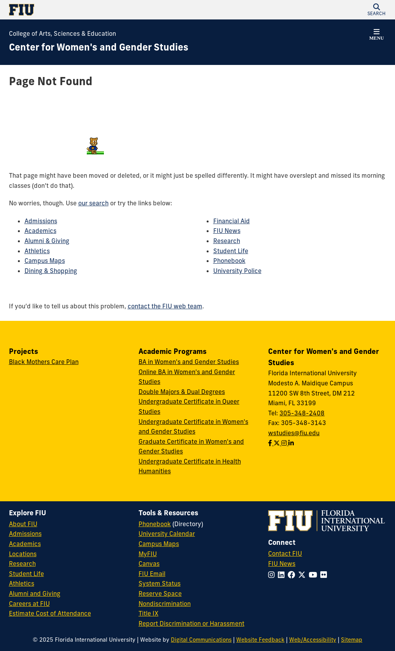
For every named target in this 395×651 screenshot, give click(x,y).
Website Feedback (260, 639)
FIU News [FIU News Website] (281, 563)
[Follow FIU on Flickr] (325, 574)
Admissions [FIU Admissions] (25, 533)
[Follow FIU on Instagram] (273, 574)
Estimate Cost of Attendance (50, 613)
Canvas (149, 563)
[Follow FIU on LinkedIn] (283, 574)
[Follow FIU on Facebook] (293, 574)
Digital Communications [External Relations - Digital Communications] (201, 639)
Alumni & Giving (47, 241)
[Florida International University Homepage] (103, 10)
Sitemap (351, 639)
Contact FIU (285, 553)
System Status (160, 583)
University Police (237, 271)
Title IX (148, 613)
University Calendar (167, 533)
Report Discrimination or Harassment (191, 623)
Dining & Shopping (51, 271)
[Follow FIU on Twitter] (303, 574)
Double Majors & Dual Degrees (182, 392)
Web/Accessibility (312, 639)
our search (93, 203)
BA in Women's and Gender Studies (189, 362)
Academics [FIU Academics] (25, 544)
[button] (376, 10)
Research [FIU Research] (22, 563)
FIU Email (152, 574)
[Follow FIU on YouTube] (314, 574)
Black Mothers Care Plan (44, 362)
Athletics (37, 251)
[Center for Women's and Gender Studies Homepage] (98, 47)
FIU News (227, 230)
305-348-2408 (302, 413)
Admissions (41, 221)
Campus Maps (45, 260)
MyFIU (148, 554)
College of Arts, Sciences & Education (62, 33)
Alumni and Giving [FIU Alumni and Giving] (34, 593)
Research (226, 241)
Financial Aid (231, 221)
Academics (40, 230)
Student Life (230, 251)
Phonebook (229, 260)
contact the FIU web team (165, 306)
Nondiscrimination (165, 603)
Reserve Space (160, 593)
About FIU (23, 524)
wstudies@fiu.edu (294, 433)
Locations (23, 554)
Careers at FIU (29, 603)
